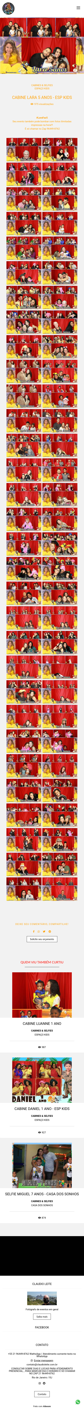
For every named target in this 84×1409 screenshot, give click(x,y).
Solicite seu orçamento (42, 939)
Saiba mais (42, 1316)
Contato (42, 1394)
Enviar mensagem (43, 1360)
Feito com (42, 1406)
